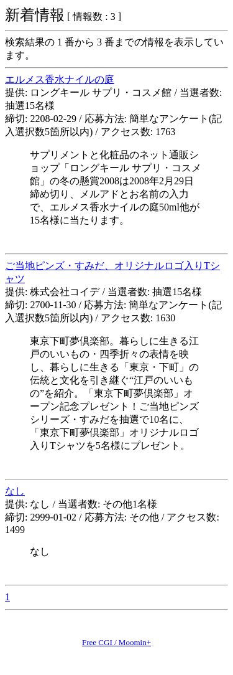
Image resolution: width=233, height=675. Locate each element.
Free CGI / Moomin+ (116, 642)
